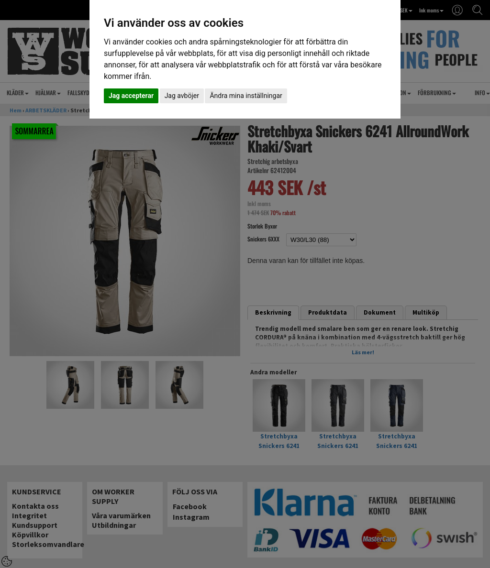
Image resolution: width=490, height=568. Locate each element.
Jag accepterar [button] (131, 95)
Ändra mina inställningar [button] (246, 95)
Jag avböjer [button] (182, 95)
